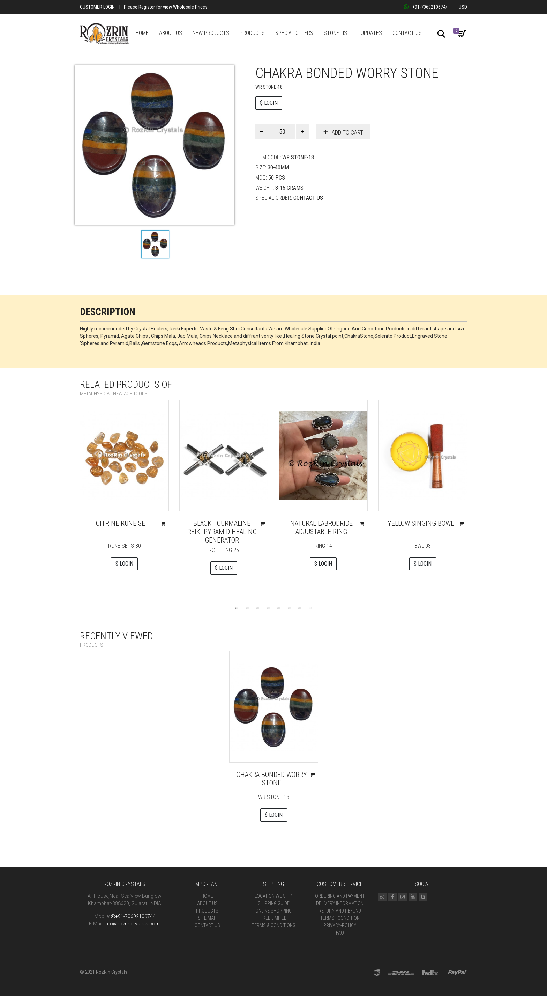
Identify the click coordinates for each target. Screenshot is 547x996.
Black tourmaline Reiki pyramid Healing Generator (222, 531)
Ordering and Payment (340, 896)
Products (207, 911)
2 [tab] (247, 607)
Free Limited (273, 918)
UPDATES (371, 33)
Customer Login (97, 7)
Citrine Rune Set (122, 523)
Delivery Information (340, 903)
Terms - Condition (340, 918)
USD (463, 7)
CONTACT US (407, 33)
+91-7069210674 (424, 7)
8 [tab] (310, 607)
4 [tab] (268, 607)
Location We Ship (273, 896)
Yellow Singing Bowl (421, 523)
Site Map (207, 918)
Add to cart (347, 132)
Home (207, 896)
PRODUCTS (252, 33)
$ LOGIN (269, 103)
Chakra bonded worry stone (272, 778)
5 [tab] (278, 607)
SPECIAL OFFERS (294, 33)
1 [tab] (236, 607)
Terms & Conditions (273, 925)
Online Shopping (273, 911)
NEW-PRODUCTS (211, 33)
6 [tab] (289, 607)
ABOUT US (170, 33)
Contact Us (308, 198)
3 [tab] (257, 607)
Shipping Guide (274, 903)
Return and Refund (340, 911)
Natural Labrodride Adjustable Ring (321, 527)
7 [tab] (299, 607)
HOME (142, 33)
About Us (207, 903)
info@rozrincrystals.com (132, 923)
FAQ (340, 933)
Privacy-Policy (339, 925)
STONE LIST (337, 33)
